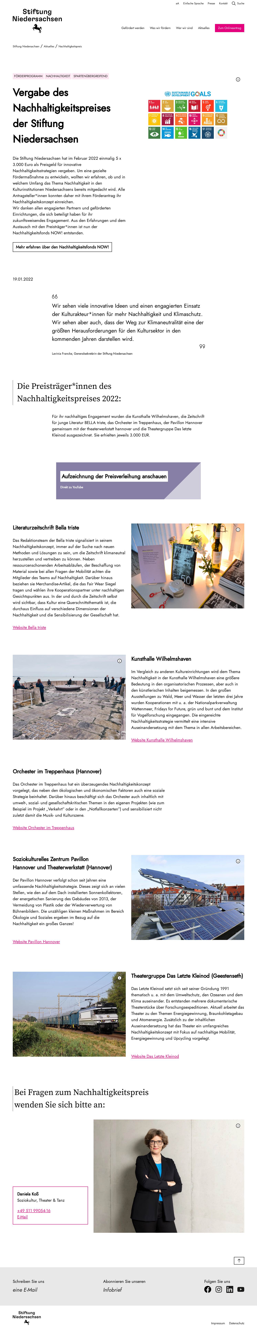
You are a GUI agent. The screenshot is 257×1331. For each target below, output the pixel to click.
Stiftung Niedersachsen (26, 46)
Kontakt (223, 3)
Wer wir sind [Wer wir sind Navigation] (184, 28)
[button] (128, 480)
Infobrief (112, 1290)
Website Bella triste (29, 627)
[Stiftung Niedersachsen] (37, 21)
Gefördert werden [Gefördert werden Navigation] (132, 28)
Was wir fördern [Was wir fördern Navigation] (160, 28)
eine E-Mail (25, 1290)
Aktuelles (49, 46)
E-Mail (22, 1217)
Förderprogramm (28, 76)
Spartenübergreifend (90, 76)
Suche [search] (238, 3)
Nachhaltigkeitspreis (70, 46)
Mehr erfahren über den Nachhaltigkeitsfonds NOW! (62, 247)
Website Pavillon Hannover (36, 942)
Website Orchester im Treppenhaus (43, 828)
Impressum (218, 1323)
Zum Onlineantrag (229, 28)
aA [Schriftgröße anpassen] (177, 3)
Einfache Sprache (193, 3)
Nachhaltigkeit (58, 76)
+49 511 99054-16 (33, 1211)
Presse (211, 3)
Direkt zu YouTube (71, 487)
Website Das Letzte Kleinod (155, 1056)
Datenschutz (236, 1323)
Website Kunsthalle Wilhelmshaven (162, 740)
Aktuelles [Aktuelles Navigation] (203, 28)
